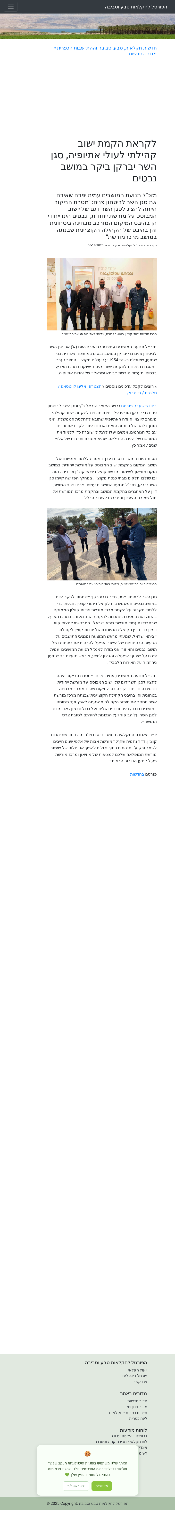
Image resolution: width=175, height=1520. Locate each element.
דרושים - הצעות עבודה (128, 1436)
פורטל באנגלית (134, 1376)
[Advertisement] (102, 98)
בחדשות (137, 774)
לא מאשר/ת (75, 1486)
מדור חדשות (137, 1401)
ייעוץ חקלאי (137, 1370)
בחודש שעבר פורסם (139, 405)
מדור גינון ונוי (137, 1407)
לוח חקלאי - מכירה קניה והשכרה (120, 1441)
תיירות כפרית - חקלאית (128, 1412)
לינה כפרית (138, 1418)
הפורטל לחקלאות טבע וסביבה (136, 7)
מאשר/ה (102, 1486)
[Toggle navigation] (10, 7)
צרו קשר (140, 1381)
